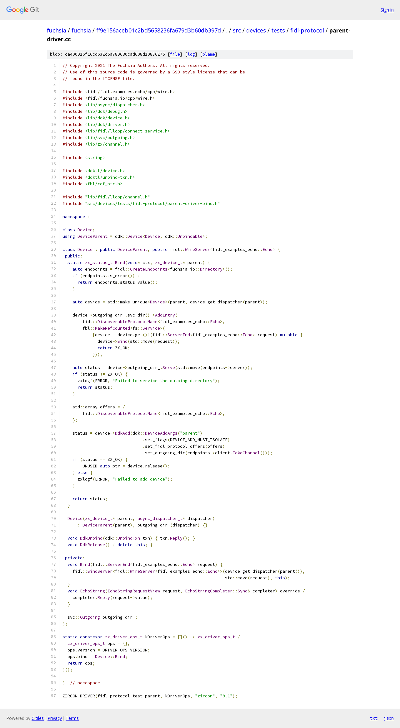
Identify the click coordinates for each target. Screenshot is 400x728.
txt (374, 718)
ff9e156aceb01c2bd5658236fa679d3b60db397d (158, 30)
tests (278, 30)
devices (256, 30)
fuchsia (56, 30)
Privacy (55, 718)
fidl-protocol (307, 30)
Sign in (387, 10)
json (389, 718)
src (237, 30)
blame (208, 54)
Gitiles (38, 718)
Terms (72, 718)
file (175, 54)
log (191, 54)
